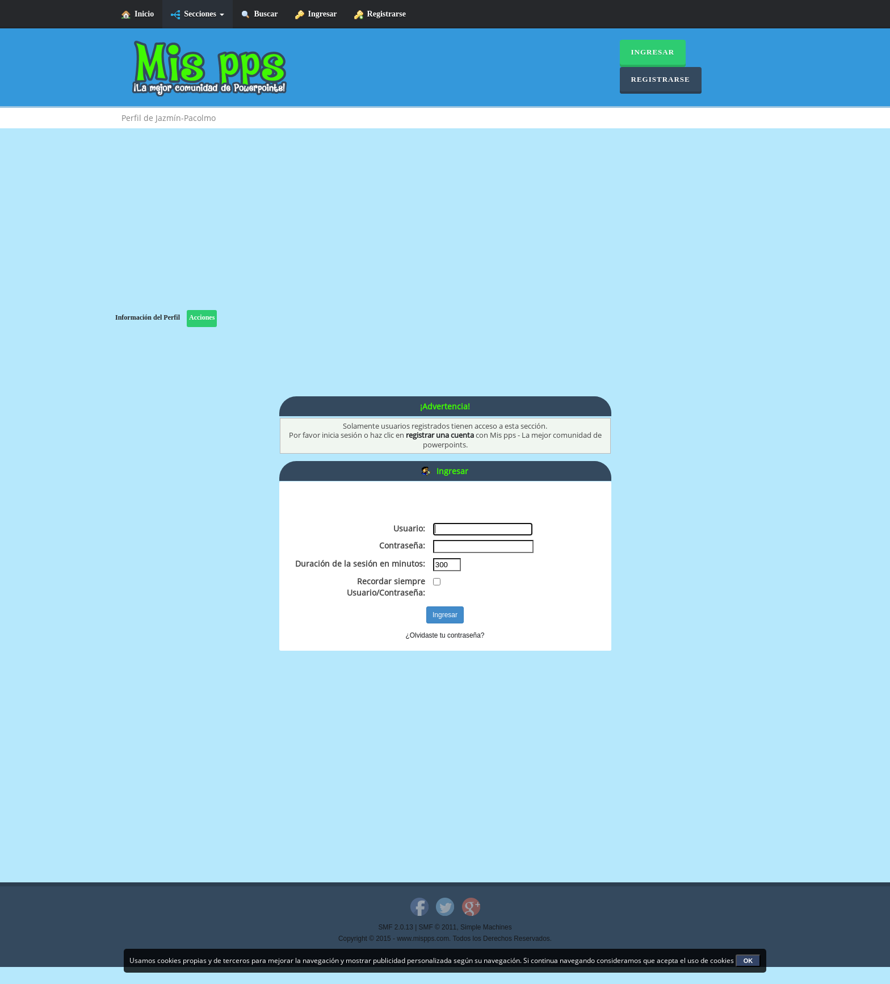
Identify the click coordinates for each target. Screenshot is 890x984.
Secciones (197, 14)
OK (748, 960)
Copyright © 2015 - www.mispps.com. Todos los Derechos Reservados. (445, 939)
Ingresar (316, 14)
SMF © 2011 (438, 927)
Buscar (259, 14)
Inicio (137, 14)
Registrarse (380, 14)
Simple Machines (486, 927)
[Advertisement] (445, 230)
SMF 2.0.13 (395, 927)
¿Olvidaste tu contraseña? (445, 635)
